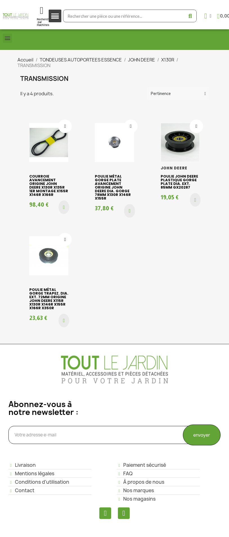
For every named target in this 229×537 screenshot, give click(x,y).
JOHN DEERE (174, 168)
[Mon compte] (207, 16)
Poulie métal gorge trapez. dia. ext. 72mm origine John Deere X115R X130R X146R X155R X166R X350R (48, 299)
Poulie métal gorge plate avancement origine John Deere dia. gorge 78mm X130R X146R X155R (113, 187)
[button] (64, 207)
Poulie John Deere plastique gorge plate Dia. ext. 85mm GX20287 (179, 182)
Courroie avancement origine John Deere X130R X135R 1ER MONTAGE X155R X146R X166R (48, 185)
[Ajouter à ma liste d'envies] (65, 126)
